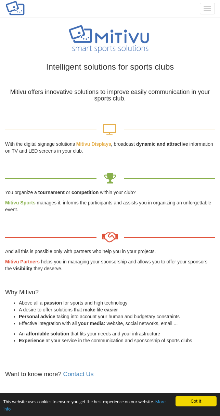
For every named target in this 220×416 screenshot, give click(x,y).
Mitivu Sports (20, 202)
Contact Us (78, 374)
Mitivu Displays (93, 144)
